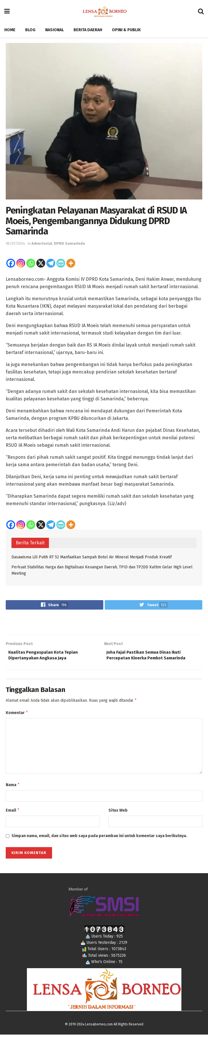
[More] (70, 263)
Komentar (17, 716)
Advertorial (41, 243)
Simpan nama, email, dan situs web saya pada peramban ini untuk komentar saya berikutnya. (99, 841)
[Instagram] (20, 263)
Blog (30, 29)
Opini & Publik (126, 29)
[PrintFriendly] (60, 263)
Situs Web (118, 814)
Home (9, 29)
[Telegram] (50, 263)
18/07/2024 (15, 243)
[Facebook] (10, 263)
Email (13, 815)
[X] (40, 263)
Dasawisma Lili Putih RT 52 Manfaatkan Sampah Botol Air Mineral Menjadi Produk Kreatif (91, 557)
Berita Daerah (88, 29)
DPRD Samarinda (69, 243)
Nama (13, 789)
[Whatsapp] (30, 263)
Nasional (54, 29)
